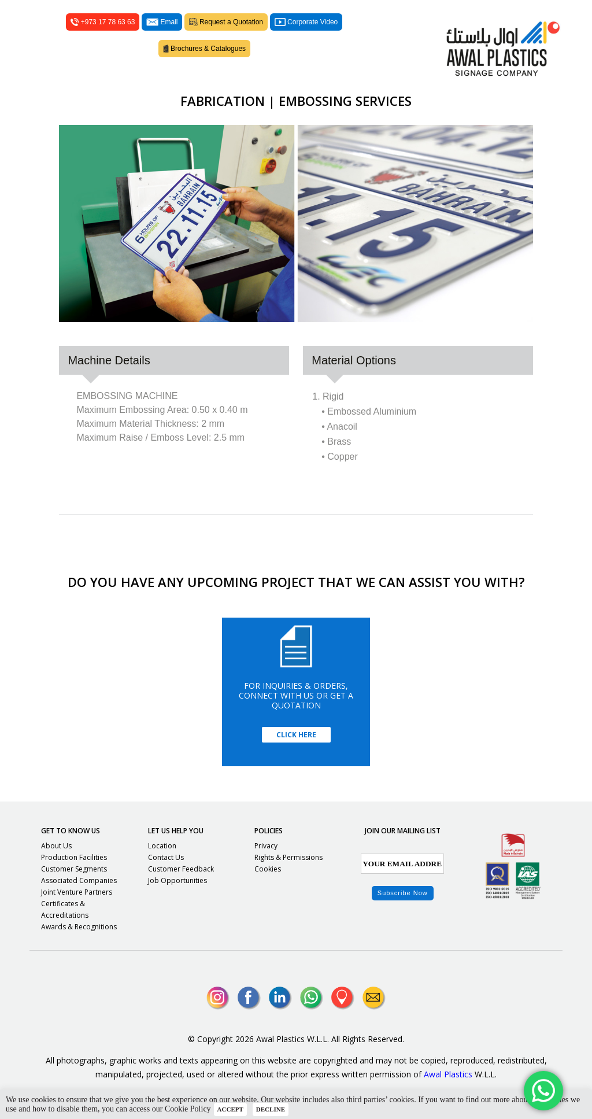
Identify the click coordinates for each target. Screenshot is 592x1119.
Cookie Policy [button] (188, 1109)
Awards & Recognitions (79, 927)
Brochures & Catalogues (204, 49)
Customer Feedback (181, 869)
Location (162, 846)
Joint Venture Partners (76, 892)
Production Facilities (74, 857)
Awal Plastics (448, 1074)
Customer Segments (74, 869)
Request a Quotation (226, 22)
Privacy (266, 846)
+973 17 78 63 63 (103, 22)
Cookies (267, 869)
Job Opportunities (177, 880)
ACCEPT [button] (230, 1109)
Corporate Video (306, 22)
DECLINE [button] (270, 1109)
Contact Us (166, 857)
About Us (56, 846)
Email (161, 22)
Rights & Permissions (288, 857)
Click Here (296, 735)
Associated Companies (79, 880)
